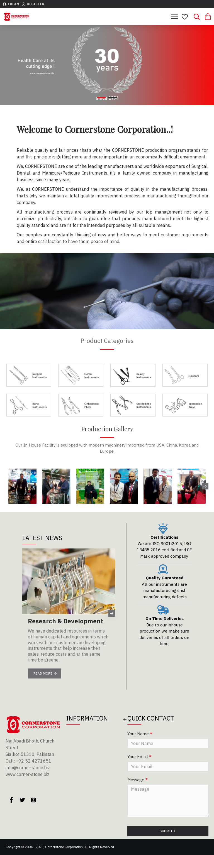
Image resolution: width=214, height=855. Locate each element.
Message (135, 779)
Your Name (138, 733)
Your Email (137, 756)
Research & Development (65, 621)
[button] (205, 486)
